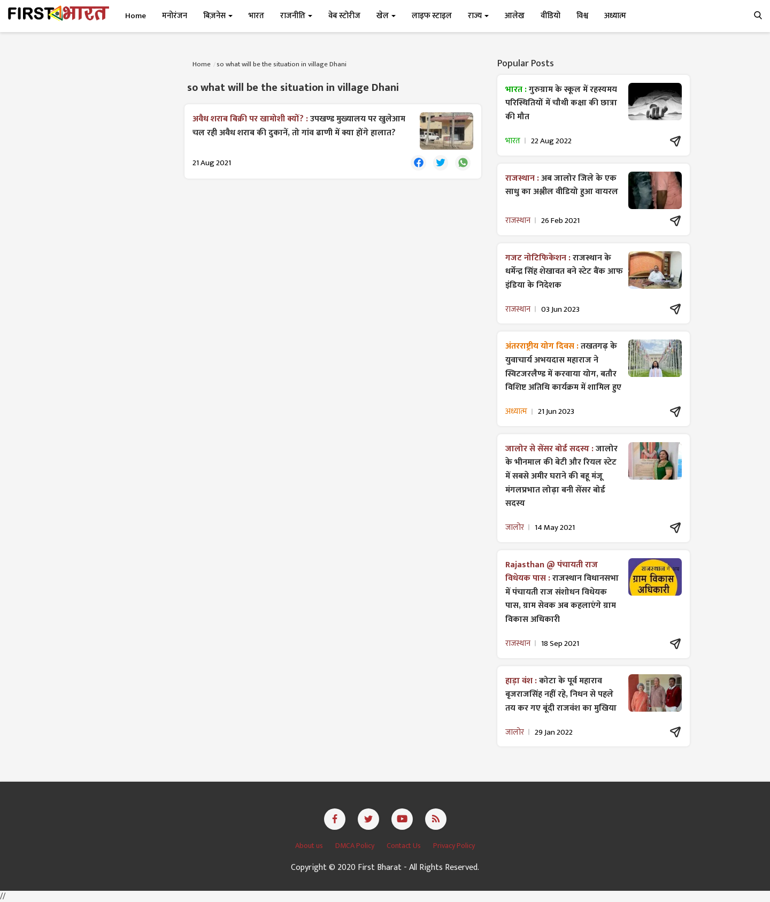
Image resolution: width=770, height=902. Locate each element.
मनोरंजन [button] (174, 15)
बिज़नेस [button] (218, 15)
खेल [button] (386, 15)
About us (310, 845)
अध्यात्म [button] (615, 15)
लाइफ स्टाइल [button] (432, 15)
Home (135, 15)
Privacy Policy (454, 845)
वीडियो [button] (550, 15)
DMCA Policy (355, 845)
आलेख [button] (515, 15)
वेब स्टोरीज (344, 15)
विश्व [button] (582, 15)
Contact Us (404, 845)
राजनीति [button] (296, 15)
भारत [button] (256, 15)
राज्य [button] (478, 15)
